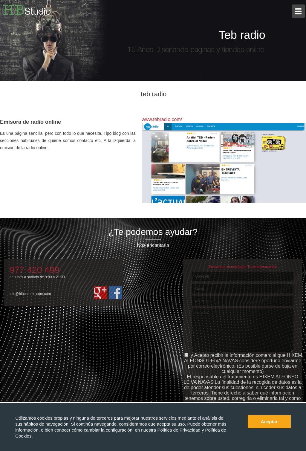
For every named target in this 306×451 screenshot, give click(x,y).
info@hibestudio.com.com (30, 294)
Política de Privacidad (179, 429)
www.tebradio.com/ (162, 119)
